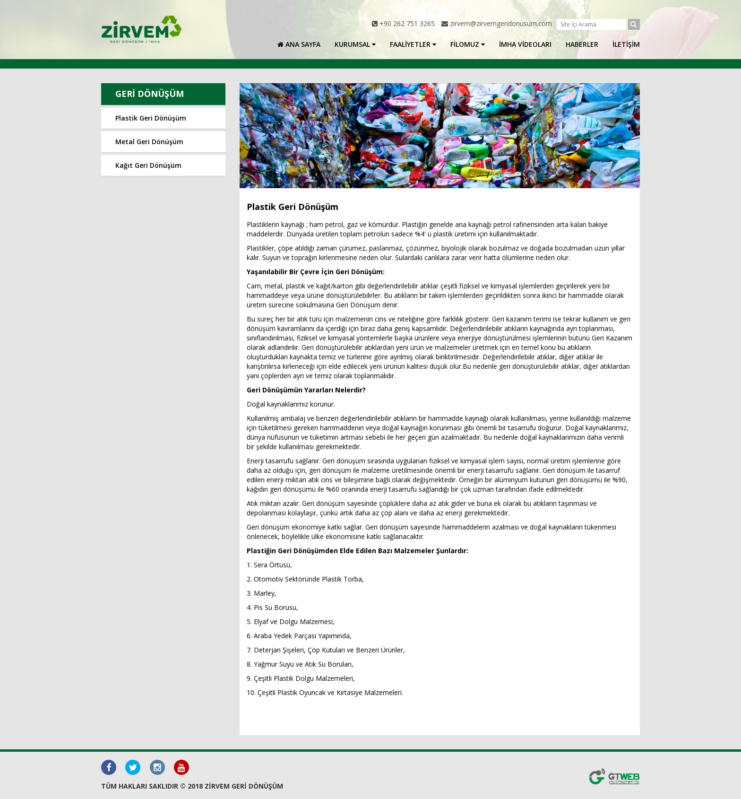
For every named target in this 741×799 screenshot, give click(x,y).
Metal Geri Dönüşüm (149, 141)
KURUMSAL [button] (355, 44)
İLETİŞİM (626, 44)
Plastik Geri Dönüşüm (150, 117)
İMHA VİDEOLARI (525, 44)
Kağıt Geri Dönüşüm (148, 165)
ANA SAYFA (298, 44)
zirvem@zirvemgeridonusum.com (501, 23)
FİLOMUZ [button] (467, 44)
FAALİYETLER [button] (413, 44)
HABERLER (582, 44)
